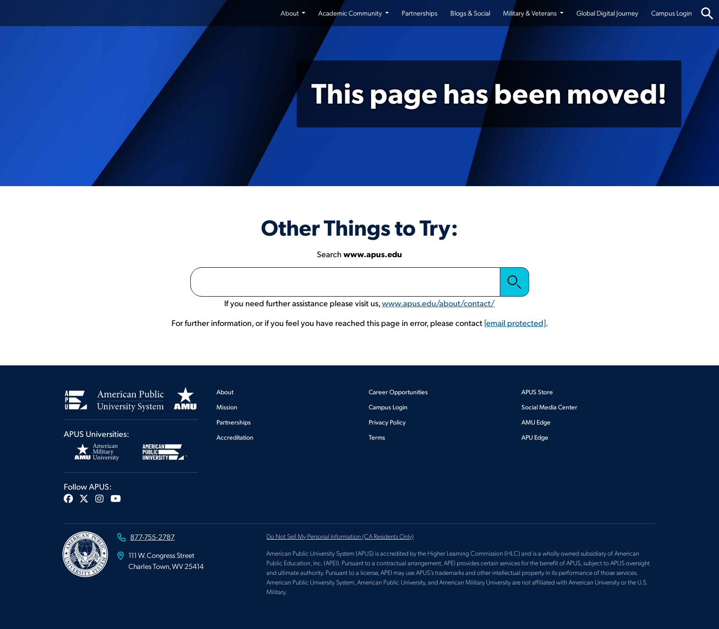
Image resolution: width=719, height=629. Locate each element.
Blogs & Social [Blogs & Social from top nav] (470, 12)
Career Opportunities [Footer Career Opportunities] (398, 392)
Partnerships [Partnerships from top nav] (419, 12)
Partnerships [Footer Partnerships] (233, 422)
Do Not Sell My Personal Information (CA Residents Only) (340, 536)
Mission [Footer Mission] (227, 407)
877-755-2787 (152, 536)
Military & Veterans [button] (530, 12)
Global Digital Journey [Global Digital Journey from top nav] (607, 12)
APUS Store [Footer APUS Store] (537, 392)
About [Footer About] (224, 392)
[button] (68, 498)
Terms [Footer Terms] (377, 437)
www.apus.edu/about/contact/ (438, 303)
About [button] (290, 12)
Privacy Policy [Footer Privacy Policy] (387, 422)
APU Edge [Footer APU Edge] (534, 437)
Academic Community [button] (350, 12)
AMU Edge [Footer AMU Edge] (536, 422)
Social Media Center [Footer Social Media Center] (549, 407)
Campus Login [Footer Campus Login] (388, 407)
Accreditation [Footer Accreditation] (235, 437)
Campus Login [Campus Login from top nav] (671, 12)
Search (514, 282)
